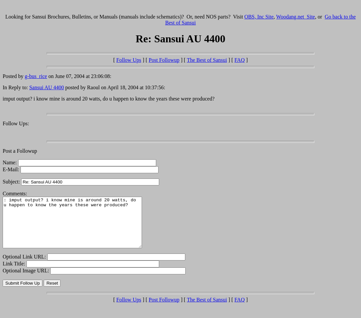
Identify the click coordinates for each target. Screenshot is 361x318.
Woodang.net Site (295, 17)
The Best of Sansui (207, 60)
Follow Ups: (16, 123)
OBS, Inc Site (258, 17)
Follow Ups (128, 60)
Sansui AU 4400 (46, 87)
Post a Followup (20, 151)
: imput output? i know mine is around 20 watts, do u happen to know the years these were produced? (80, 227)
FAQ (240, 60)
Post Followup (164, 60)
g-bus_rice (36, 76)
